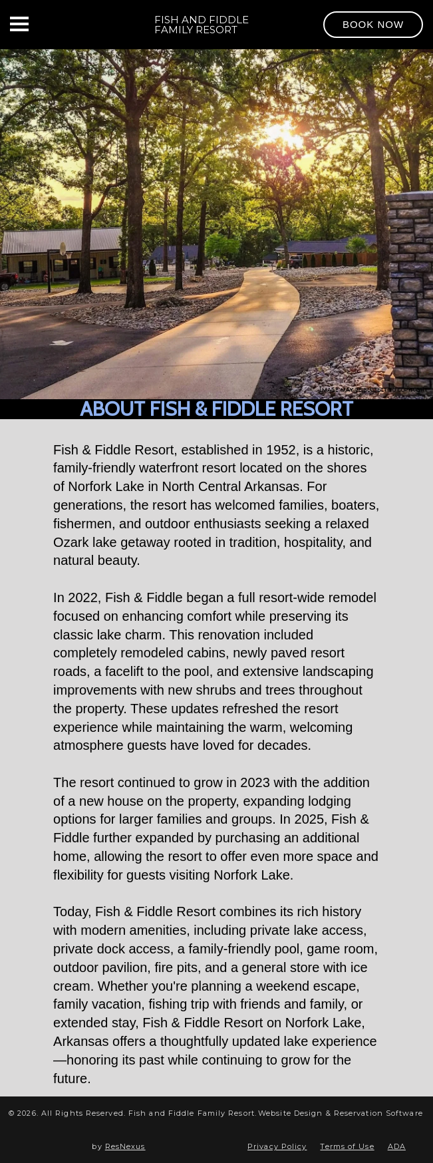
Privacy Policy (277, 1146)
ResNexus (125, 1146)
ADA (397, 1146)
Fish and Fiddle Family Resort (201, 24)
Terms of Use (347, 1146)
